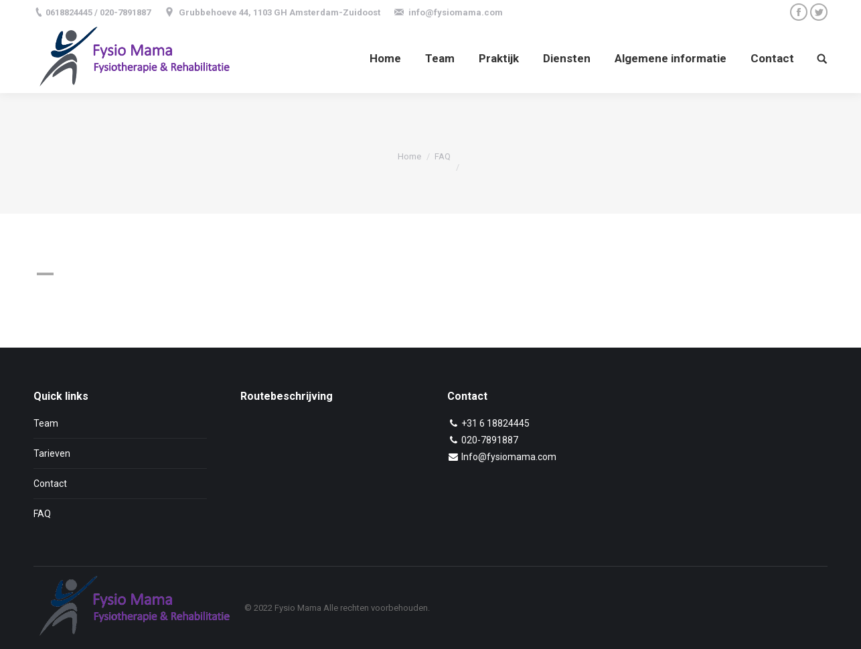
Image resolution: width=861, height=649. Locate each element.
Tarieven (51, 453)
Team (45, 423)
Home (409, 156)
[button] (304, 274)
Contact (50, 483)
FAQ (443, 156)
